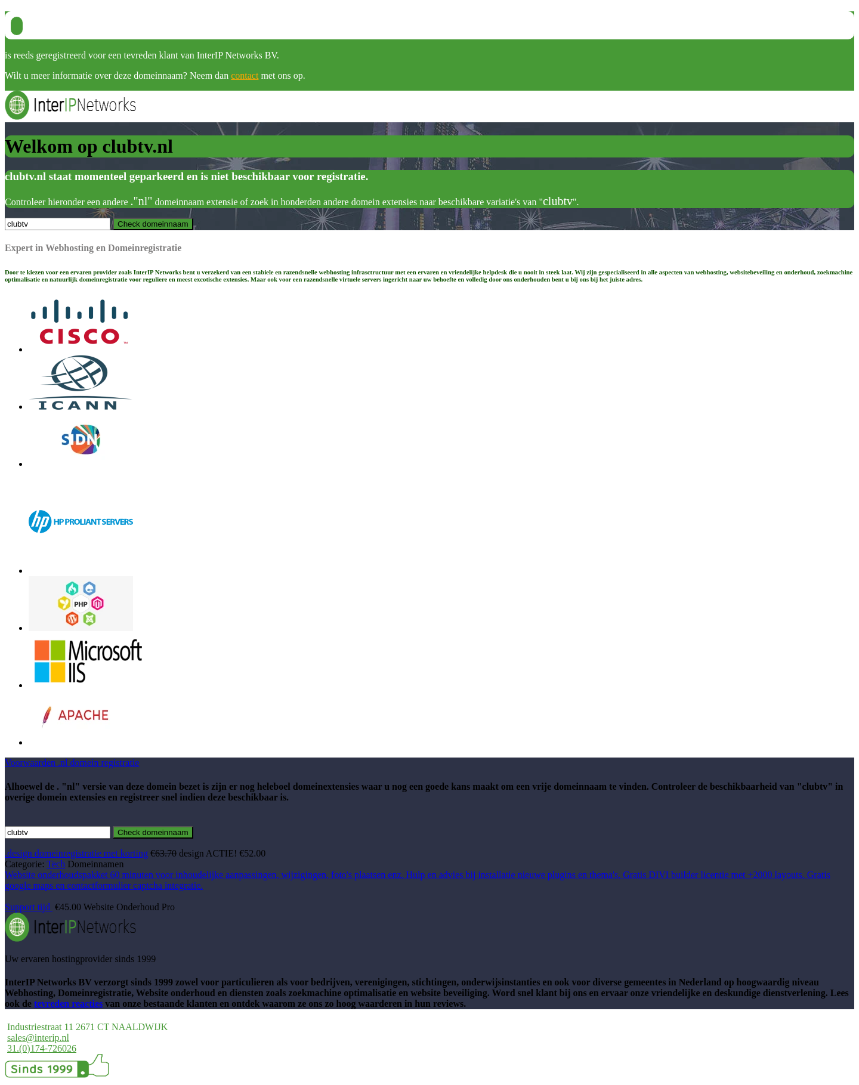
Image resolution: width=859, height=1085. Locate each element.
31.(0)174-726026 (41, 1048)
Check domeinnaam (153, 832)
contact (244, 75)
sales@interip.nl (38, 1038)
